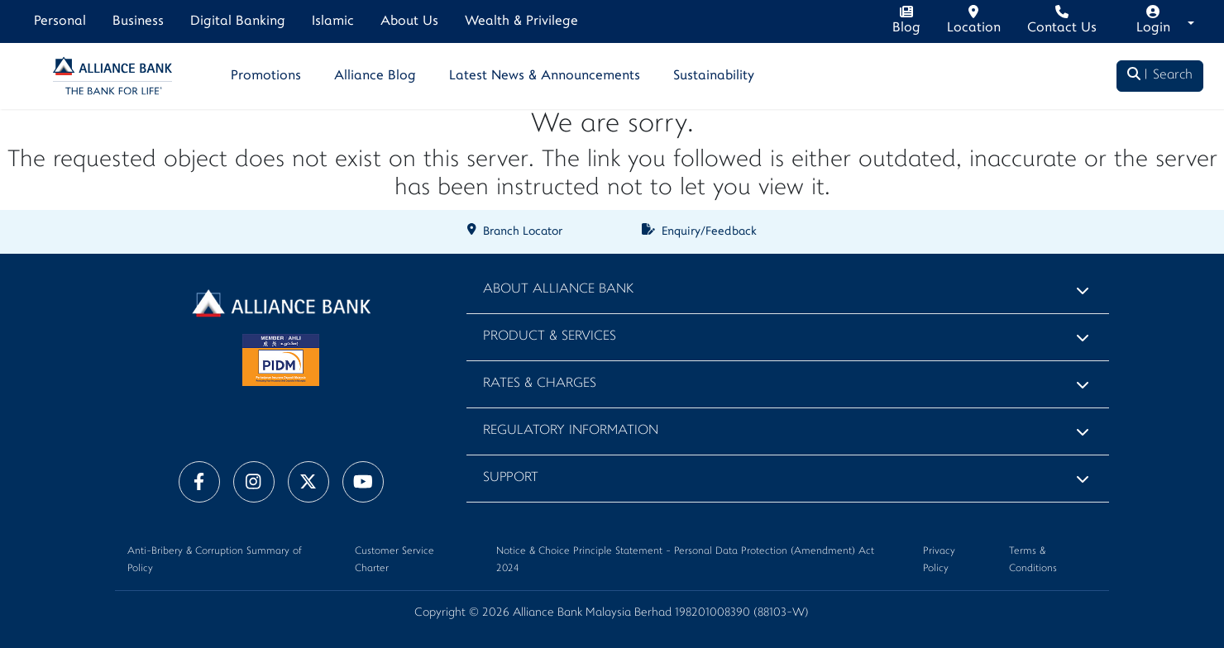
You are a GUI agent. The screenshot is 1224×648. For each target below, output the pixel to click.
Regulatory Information (570, 431)
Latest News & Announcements (544, 76)
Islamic (333, 21)
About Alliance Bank (558, 290)
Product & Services (549, 337)
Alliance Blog (375, 76)
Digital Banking (237, 21)
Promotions (266, 76)
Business (138, 21)
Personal (60, 21)
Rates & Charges (539, 384)
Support (510, 478)
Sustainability (713, 76)
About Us (409, 21)
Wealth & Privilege (521, 21)
